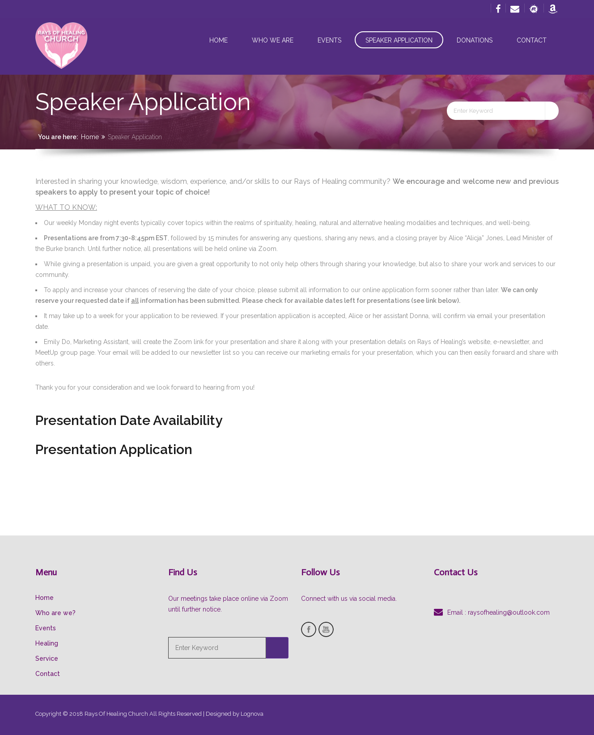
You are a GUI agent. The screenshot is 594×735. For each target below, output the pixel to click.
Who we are (272, 40)
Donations (474, 40)
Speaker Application (399, 40)
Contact (532, 40)
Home (218, 40)
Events (329, 40)
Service (46, 658)
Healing (46, 643)
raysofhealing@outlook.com (509, 612)
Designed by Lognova (234, 713)
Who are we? (55, 612)
